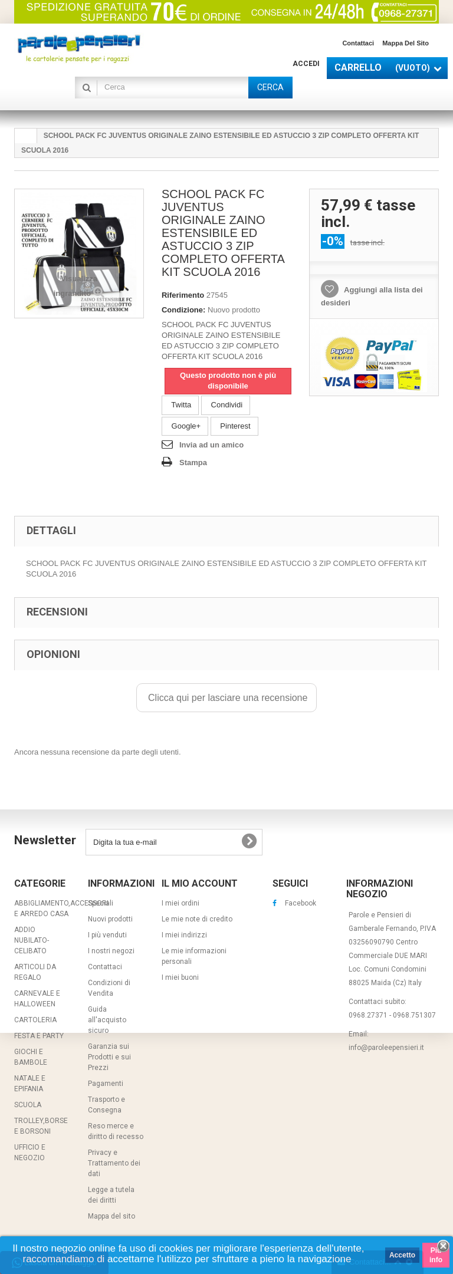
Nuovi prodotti (110, 919)
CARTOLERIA (35, 1020)
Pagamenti (105, 1083)
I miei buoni (180, 977)
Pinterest (234, 426)
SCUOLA (27, 1105)
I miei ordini (180, 903)
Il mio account (200, 883)
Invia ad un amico (211, 444)
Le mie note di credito (197, 919)
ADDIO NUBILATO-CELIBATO (31, 940)
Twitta (180, 404)
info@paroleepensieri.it (386, 1047)
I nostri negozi (111, 951)
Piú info (435, 1255)
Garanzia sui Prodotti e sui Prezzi (109, 1057)
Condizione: (183, 309)
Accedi (306, 64)
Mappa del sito (405, 43)
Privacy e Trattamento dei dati (114, 1163)
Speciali (100, 903)
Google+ (185, 426)
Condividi (225, 404)
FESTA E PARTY (39, 1036)
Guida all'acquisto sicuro (107, 1020)
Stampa (193, 462)
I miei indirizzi (184, 935)
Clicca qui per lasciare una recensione (227, 698)
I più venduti (107, 935)
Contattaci (358, 43)
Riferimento (183, 295)
